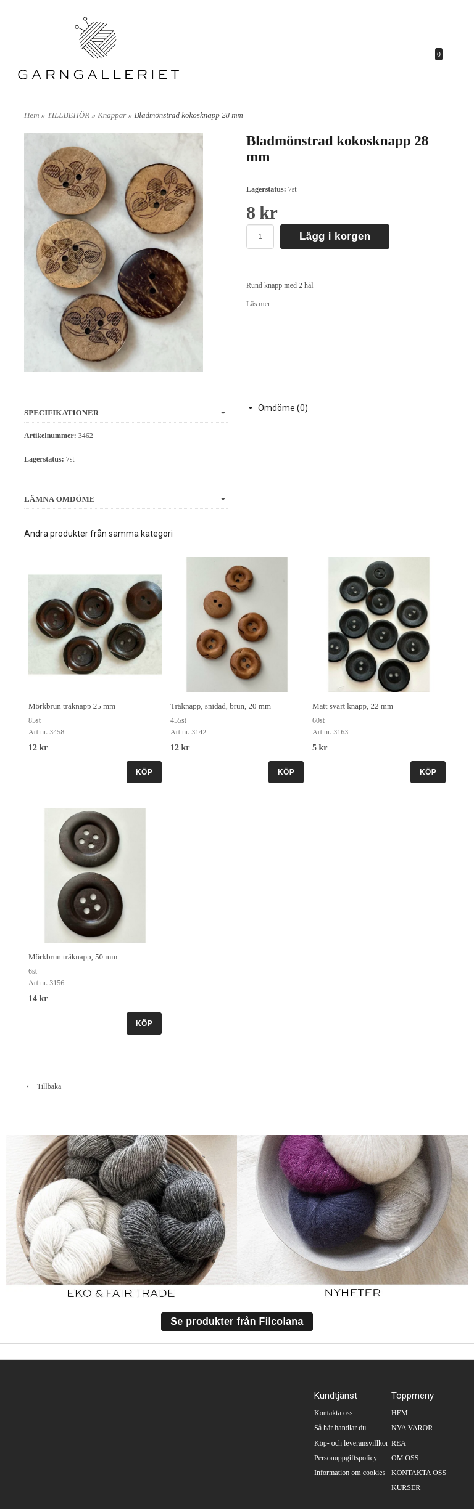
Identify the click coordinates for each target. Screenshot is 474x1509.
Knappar (113, 115)
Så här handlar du (340, 1427)
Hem (32, 115)
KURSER (405, 1487)
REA (398, 1443)
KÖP (144, 772)
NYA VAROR (412, 1427)
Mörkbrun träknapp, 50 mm (72, 956)
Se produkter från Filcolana (236, 1321)
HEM (399, 1413)
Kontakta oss (333, 1413)
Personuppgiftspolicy (345, 1458)
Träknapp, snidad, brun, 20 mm (220, 705)
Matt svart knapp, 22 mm (352, 705)
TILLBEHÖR (70, 115)
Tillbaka (42, 1086)
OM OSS (404, 1458)
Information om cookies (349, 1472)
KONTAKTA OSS (418, 1472)
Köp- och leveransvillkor (351, 1443)
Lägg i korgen (334, 236)
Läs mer (258, 303)
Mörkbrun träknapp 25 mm (71, 705)
